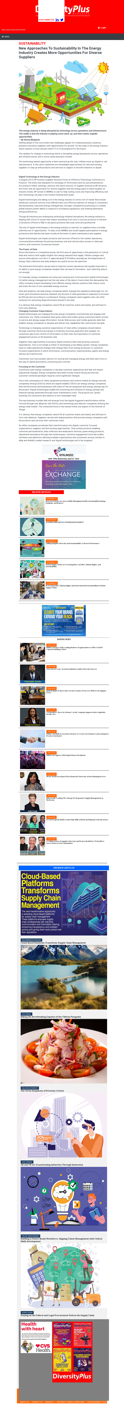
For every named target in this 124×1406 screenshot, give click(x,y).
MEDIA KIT (49, 1402)
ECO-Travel (26, 1014)
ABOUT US (24, 1402)
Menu (6, 37)
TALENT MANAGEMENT (30, 1236)
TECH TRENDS (27, 1162)
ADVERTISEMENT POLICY (97, 1402)
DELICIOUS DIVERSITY (30, 1088)
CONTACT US (37, 1402)
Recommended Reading (31, 940)
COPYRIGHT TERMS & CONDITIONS (70, 1402)
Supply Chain (27, 1313)
